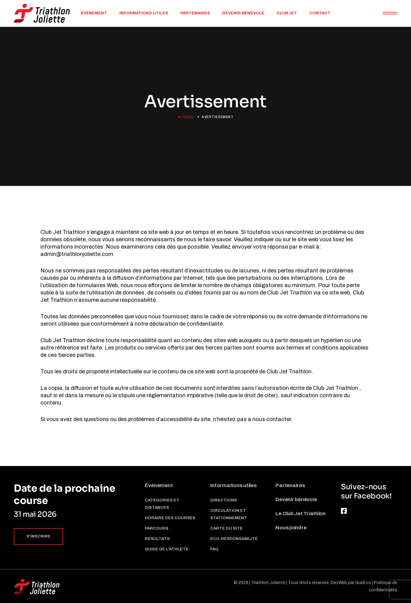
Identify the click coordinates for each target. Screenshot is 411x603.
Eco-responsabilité (234, 539)
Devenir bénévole (296, 499)
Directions (223, 500)
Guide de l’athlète (167, 549)
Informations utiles (233, 485)
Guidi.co (363, 582)
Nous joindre (290, 528)
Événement (159, 485)
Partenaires (290, 485)
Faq (214, 549)
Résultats (157, 539)
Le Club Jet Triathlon (300, 513)
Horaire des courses (170, 518)
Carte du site (226, 528)
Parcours (156, 528)
